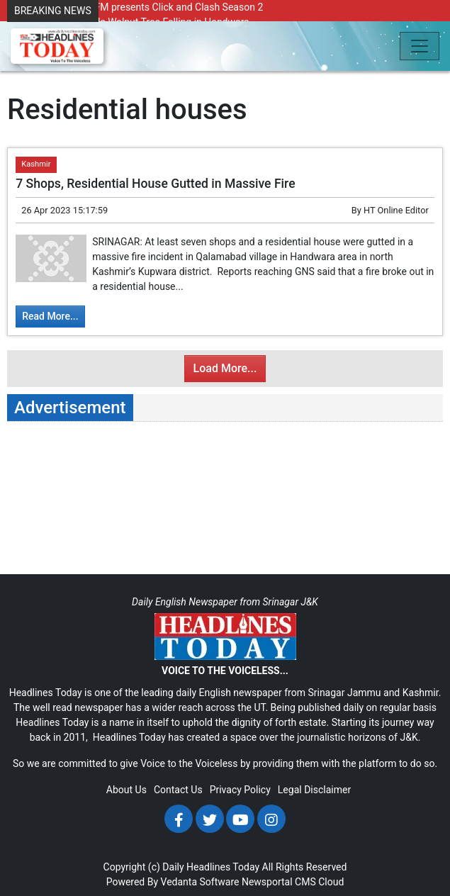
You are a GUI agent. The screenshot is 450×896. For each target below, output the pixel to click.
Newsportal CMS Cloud (293, 881)
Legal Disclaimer (314, 789)
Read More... (50, 316)
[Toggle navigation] (419, 46)
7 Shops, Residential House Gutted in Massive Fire (155, 184)
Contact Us (178, 789)
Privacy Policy (240, 789)
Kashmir (35, 164)
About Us (126, 789)
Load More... (225, 368)
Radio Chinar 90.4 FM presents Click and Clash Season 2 (138, 7)
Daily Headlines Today (210, 867)
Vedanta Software (200, 881)
